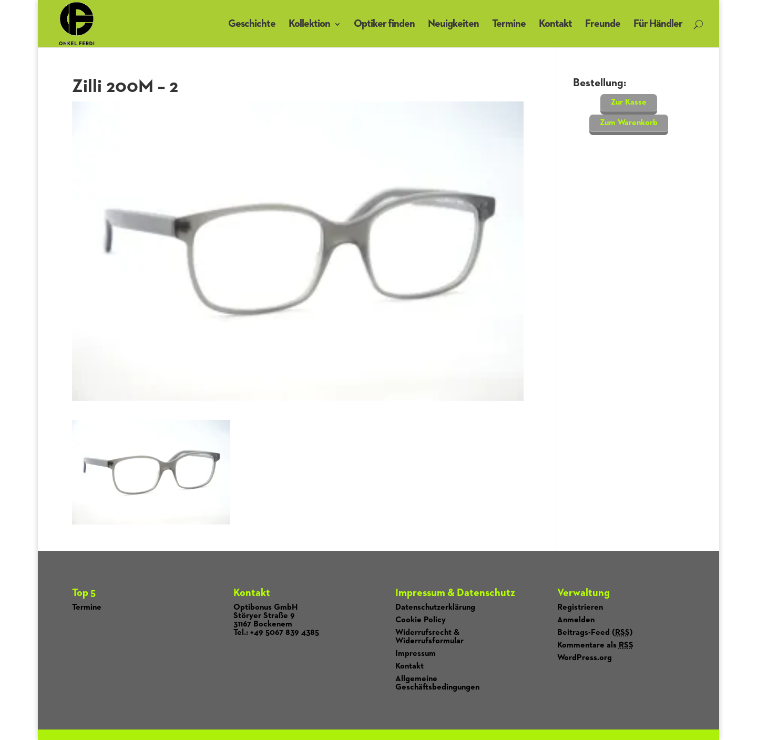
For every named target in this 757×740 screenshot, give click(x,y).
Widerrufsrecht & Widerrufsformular (429, 637)
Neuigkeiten (453, 23)
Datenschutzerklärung (435, 607)
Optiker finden (384, 23)
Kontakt (555, 23)
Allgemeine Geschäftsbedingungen (437, 683)
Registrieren (580, 607)
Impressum (415, 654)
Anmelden (576, 620)
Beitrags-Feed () (595, 633)
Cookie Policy (420, 620)
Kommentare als (595, 645)
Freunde (602, 23)
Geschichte (251, 23)
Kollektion (309, 23)
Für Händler (657, 23)
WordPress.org (584, 658)
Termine (509, 23)
